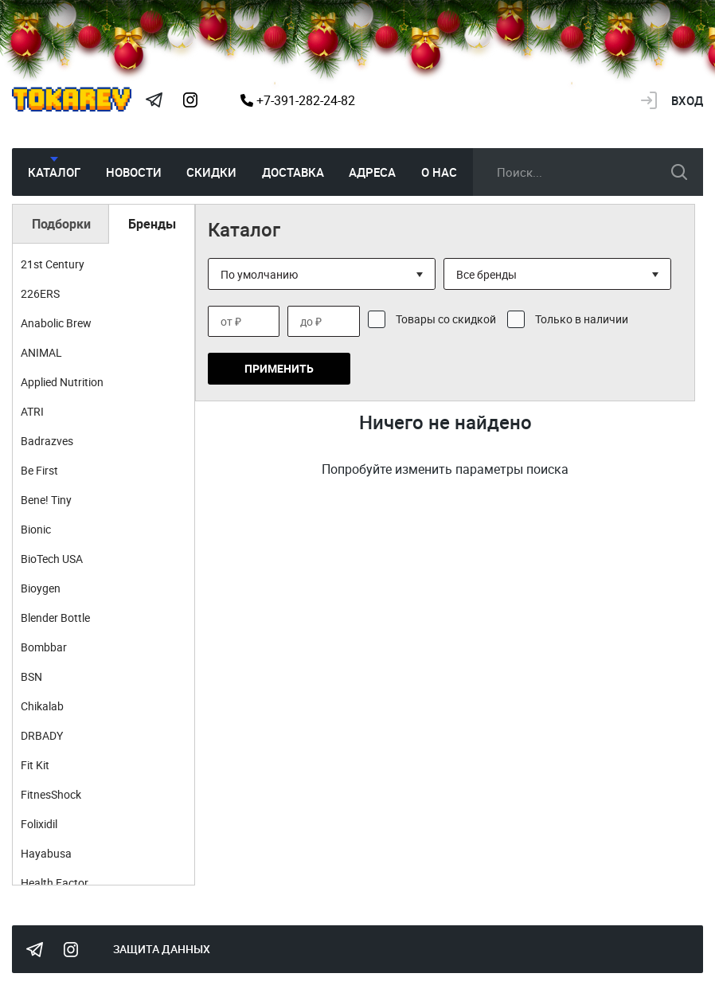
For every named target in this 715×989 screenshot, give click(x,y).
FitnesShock (51, 794)
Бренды (152, 224)
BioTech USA (52, 558)
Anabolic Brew (56, 322)
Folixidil (39, 823)
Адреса (372, 172)
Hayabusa (46, 853)
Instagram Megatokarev (190, 100)
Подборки (61, 224)
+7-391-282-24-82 (297, 100)
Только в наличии (581, 318)
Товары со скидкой (446, 318)
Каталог (54, 172)
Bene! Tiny (46, 499)
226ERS (40, 293)
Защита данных (161, 948)
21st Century (52, 264)
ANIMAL (41, 352)
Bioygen (41, 588)
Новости (134, 172)
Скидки (211, 172)
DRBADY (42, 735)
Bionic (36, 529)
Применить (279, 368)
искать (679, 172)
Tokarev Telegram (153, 100)
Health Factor (54, 882)
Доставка (293, 172)
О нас (439, 172)
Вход (687, 100)
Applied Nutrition (62, 381)
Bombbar (44, 647)
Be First (39, 470)
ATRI (32, 411)
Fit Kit (35, 764)
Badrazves (47, 440)
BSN (31, 676)
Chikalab (42, 705)
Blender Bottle (55, 617)
